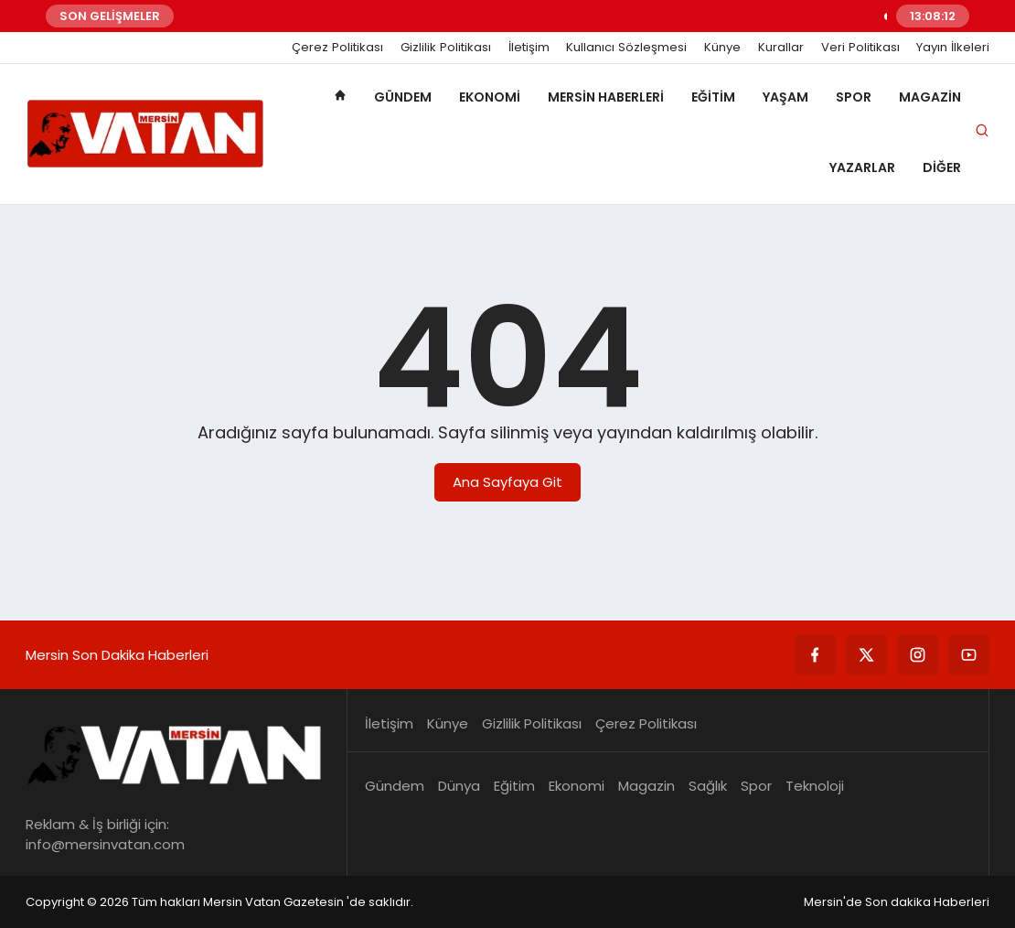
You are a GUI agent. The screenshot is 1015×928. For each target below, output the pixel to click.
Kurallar (781, 47)
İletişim (529, 47)
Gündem (403, 97)
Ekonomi (489, 97)
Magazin (930, 97)
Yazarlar (862, 167)
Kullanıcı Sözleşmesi (626, 47)
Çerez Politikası (337, 47)
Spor (853, 97)
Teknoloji (814, 785)
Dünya (459, 785)
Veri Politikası (860, 47)
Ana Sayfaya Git (507, 481)
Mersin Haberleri (606, 97)
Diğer (942, 167)
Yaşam (785, 97)
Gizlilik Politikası (446, 47)
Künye (722, 47)
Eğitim (713, 97)
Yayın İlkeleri (952, 47)
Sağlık (708, 785)
